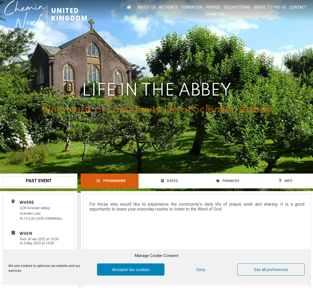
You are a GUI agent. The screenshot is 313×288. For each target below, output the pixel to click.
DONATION (215, 14)
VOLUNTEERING (237, 7)
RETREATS (168, 7)
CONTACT (298, 7)
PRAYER (213, 7)
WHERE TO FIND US (270, 7)
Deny (201, 269)
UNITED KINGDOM (69, 14)
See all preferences (271, 269)
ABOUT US (146, 7)
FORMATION (191, 7)
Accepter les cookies (131, 269)
